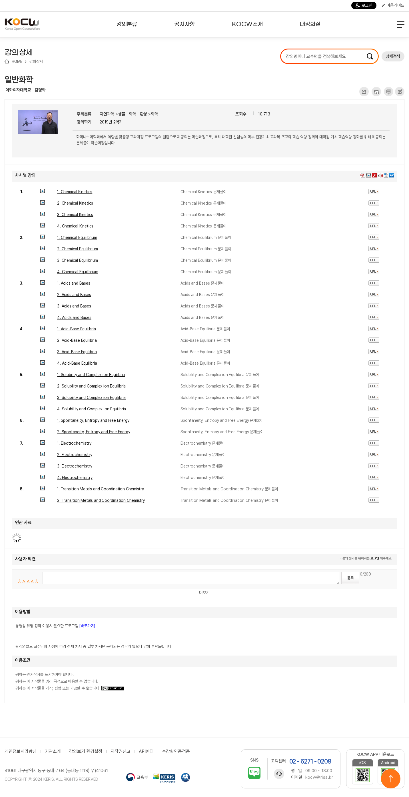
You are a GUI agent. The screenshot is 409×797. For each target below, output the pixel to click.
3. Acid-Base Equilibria (77, 351)
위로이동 (390, 778)
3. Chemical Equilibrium (77, 260)
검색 (370, 56)
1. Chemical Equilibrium (77, 237)
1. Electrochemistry (74, 443)
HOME (17, 61)
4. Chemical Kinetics (75, 226)
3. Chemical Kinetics (75, 214)
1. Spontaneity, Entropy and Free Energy (93, 420)
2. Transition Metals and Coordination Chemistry (101, 500)
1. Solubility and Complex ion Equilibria (91, 374)
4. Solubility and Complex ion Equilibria (91, 409)
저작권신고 (121, 751)
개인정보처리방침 (21, 751)
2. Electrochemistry (74, 454)
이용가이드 (393, 5)
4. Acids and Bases (74, 317)
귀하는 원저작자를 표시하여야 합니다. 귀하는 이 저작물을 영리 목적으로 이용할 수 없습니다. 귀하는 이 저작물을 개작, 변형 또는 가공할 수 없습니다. (69, 681)
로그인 (364, 5)
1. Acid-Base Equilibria (76, 329)
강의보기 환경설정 (85, 751)
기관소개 (53, 751)
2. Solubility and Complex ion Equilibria (91, 386)
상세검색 (393, 56)
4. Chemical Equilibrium (77, 271)
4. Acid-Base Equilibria (77, 363)
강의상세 (36, 61)
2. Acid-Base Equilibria (77, 340)
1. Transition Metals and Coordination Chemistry (100, 489)
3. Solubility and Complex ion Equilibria (91, 397)
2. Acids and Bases (74, 294)
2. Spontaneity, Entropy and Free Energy (93, 432)
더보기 (204, 592)
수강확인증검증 (176, 751)
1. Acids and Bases (73, 283)
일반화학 (19, 79)
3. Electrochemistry (74, 466)
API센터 (146, 751)
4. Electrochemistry (74, 477)
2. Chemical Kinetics (75, 203)
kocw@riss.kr (319, 777)
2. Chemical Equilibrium (77, 249)
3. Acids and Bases (74, 306)
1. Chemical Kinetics (74, 191)
